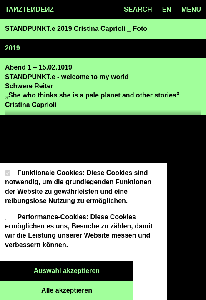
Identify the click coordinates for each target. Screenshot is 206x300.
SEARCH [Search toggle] (138, 9)
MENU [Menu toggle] (191, 9)
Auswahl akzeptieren (83, 270)
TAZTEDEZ (29, 9)
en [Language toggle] (166, 9)
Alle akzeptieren (87, 289)
